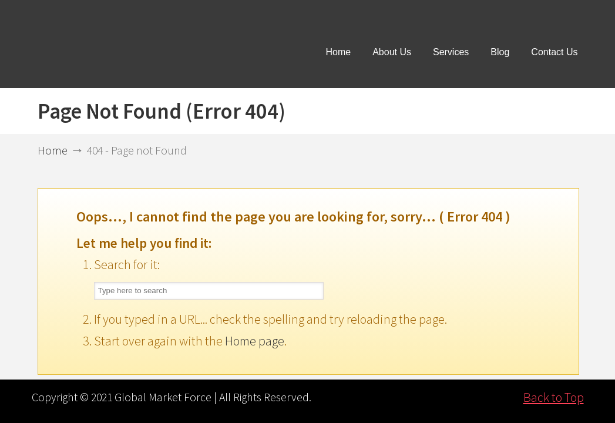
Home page (254, 341)
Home (53, 150)
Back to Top (553, 397)
